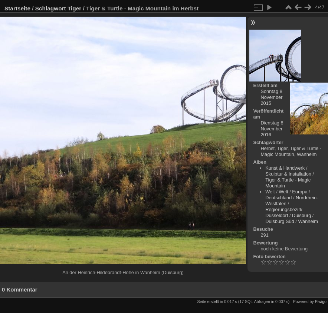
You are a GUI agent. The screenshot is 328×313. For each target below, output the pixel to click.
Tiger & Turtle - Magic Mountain (290, 151)
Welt (270, 191)
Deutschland (278, 197)
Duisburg (301, 215)
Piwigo (321, 301)
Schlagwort (50, 8)
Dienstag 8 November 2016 (271, 128)
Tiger (74, 8)
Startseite (17, 8)
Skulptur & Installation (288, 174)
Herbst (267, 148)
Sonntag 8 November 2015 (271, 97)
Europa (299, 191)
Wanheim (307, 154)
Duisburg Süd (279, 221)
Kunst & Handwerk (285, 168)
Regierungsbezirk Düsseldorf (283, 212)
